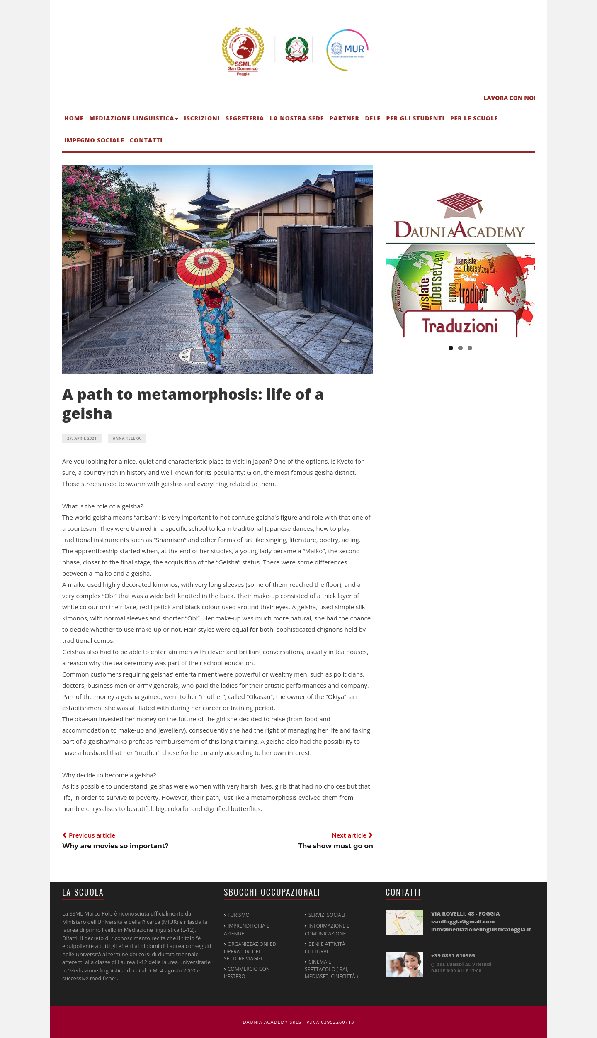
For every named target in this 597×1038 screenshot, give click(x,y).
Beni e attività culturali (325, 947)
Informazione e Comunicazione (327, 929)
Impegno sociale (94, 140)
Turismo (239, 914)
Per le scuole (474, 118)
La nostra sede (296, 118)
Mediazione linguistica (133, 118)
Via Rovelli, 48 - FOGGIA (481, 921)
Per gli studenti (415, 118)
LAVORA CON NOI (509, 98)
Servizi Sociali (326, 914)
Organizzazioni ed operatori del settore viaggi (250, 951)
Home (74, 118)
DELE (372, 118)
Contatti (146, 140)
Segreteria (245, 118)
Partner (344, 118)
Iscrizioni (202, 118)
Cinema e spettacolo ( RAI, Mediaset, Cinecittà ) (331, 969)
